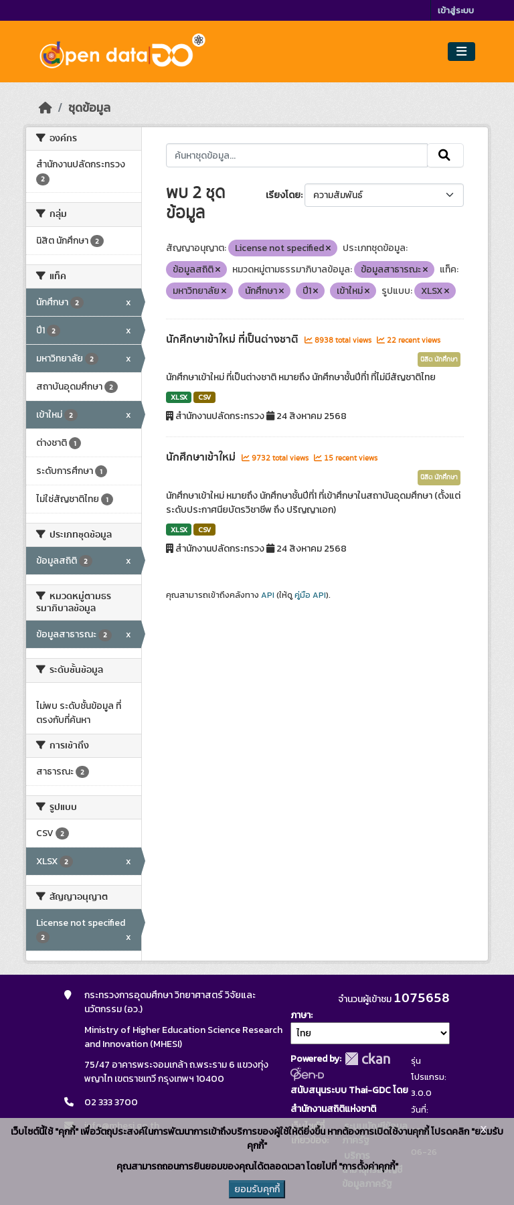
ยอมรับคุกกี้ (257, 1189)
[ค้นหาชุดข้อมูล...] (297, 155)
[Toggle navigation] (461, 52)
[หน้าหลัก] (45, 107)
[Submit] (445, 155)
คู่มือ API (310, 595)
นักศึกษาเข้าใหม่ (202, 457)
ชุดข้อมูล (89, 107)
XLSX (179, 397)
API (267, 595)
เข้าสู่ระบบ (456, 10)
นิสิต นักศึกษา (439, 359)
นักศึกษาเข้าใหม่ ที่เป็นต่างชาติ (233, 339)
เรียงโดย (283, 195)
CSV (204, 397)
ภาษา (300, 1015)
